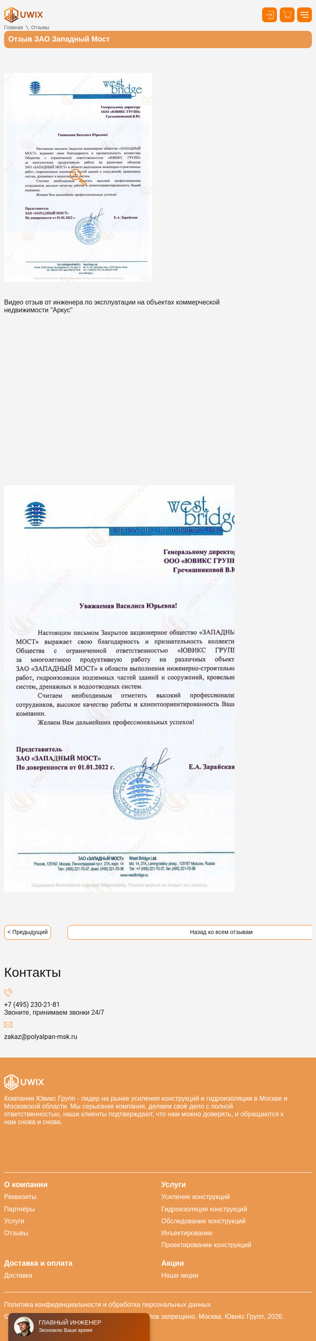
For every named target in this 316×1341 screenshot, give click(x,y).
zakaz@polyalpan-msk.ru (40, 1037)
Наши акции (179, 1275)
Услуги (14, 1221)
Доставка (18, 1275)
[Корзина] (287, 14)
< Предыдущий (27, 932)
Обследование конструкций (203, 1221)
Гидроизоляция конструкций (204, 1209)
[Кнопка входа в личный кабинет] (269, 14)
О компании (26, 1185)
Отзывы (16, 1232)
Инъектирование (186, 1232)
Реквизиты (20, 1196)
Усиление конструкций (195, 1196)
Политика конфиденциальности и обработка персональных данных (107, 1304)
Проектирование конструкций (206, 1244)
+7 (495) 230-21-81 (32, 1005)
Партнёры (19, 1209)
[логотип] (23, 15)
